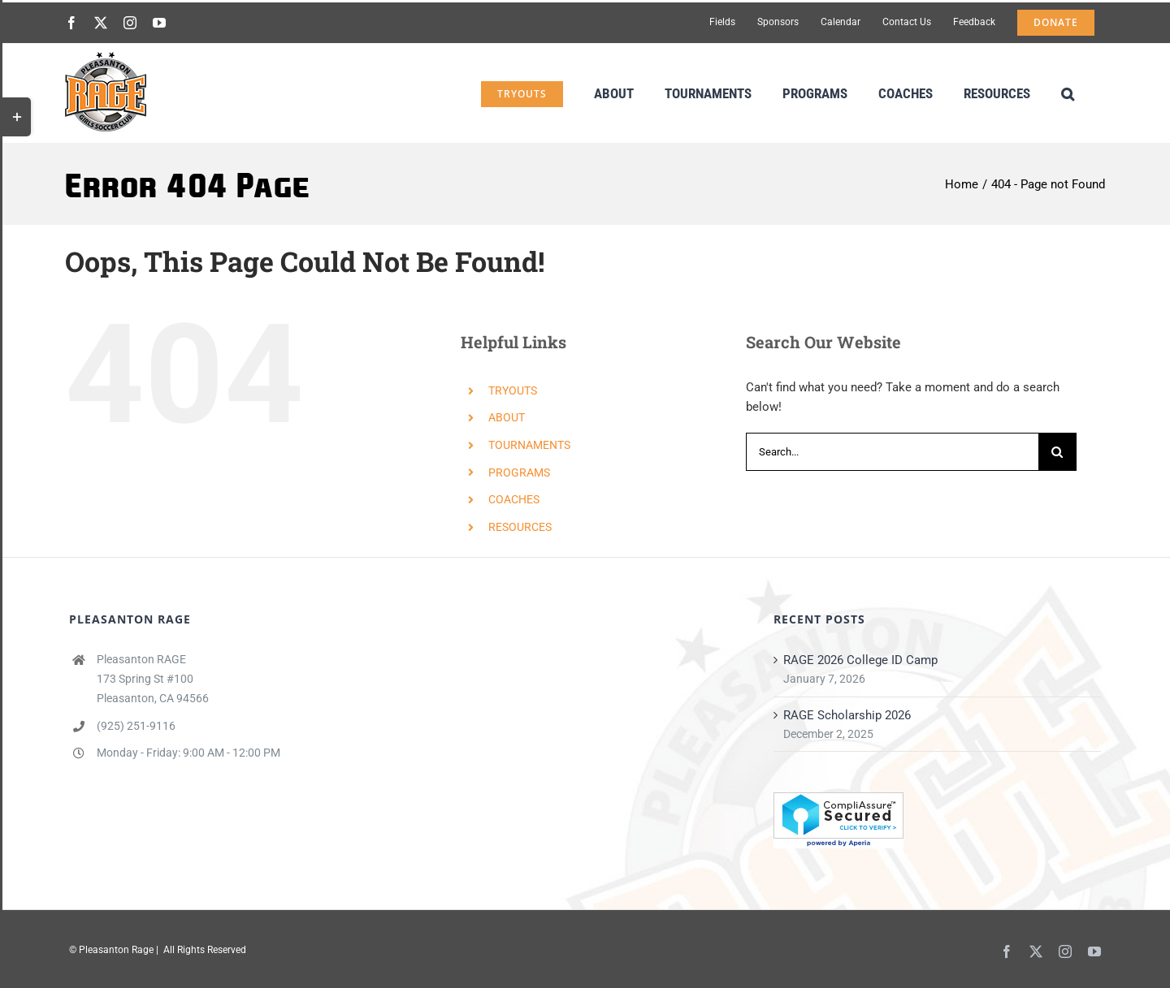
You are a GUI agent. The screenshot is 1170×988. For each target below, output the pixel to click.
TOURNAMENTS (529, 444)
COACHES (514, 499)
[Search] (1057, 452)
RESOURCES (520, 526)
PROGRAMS (519, 472)
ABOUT (506, 417)
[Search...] (892, 452)
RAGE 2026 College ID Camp (860, 660)
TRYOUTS (512, 390)
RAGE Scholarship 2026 (847, 715)
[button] (1067, 92)
